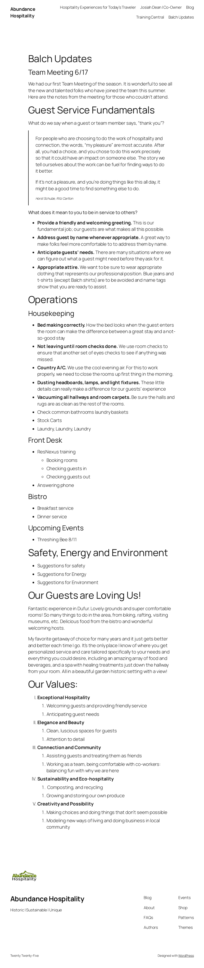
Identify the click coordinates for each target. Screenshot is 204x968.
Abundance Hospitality (22, 12)
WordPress (186, 955)
